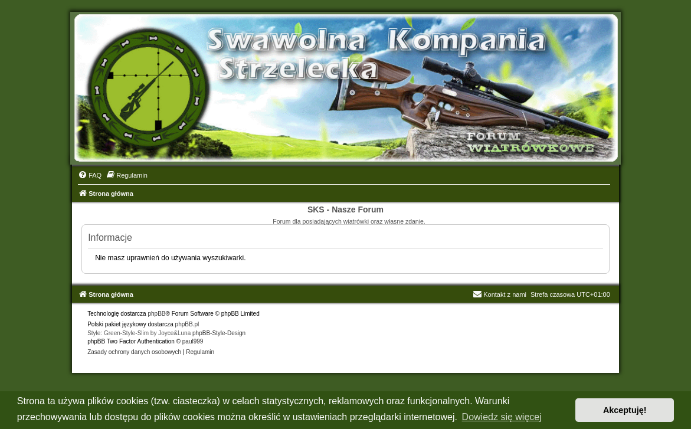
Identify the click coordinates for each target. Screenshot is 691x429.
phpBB (156, 313)
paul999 (193, 341)
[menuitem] (89, 175)
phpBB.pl (187, 324)
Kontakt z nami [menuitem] (499, 294)
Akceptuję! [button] (625, 410)
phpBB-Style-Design (218, 333)
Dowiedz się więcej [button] (502, 417)
